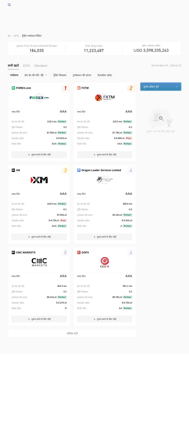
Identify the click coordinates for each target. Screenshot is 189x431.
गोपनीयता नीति (60, 378)
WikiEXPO (142, 378)
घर (63, 16)
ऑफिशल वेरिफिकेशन (122, 378)
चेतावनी (28, 378)
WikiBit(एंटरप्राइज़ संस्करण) (95, 378)
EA (128, 16)
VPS (74, 16)
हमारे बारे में (16, 378)
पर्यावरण (100, 16)
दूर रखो (116, 16)
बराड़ (86, 16)
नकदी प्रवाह (165, 16)
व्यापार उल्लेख (144, 16)
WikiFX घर (17, 4)
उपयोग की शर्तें (42, 378)
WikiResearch (159, 378)
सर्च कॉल (74, 378)
